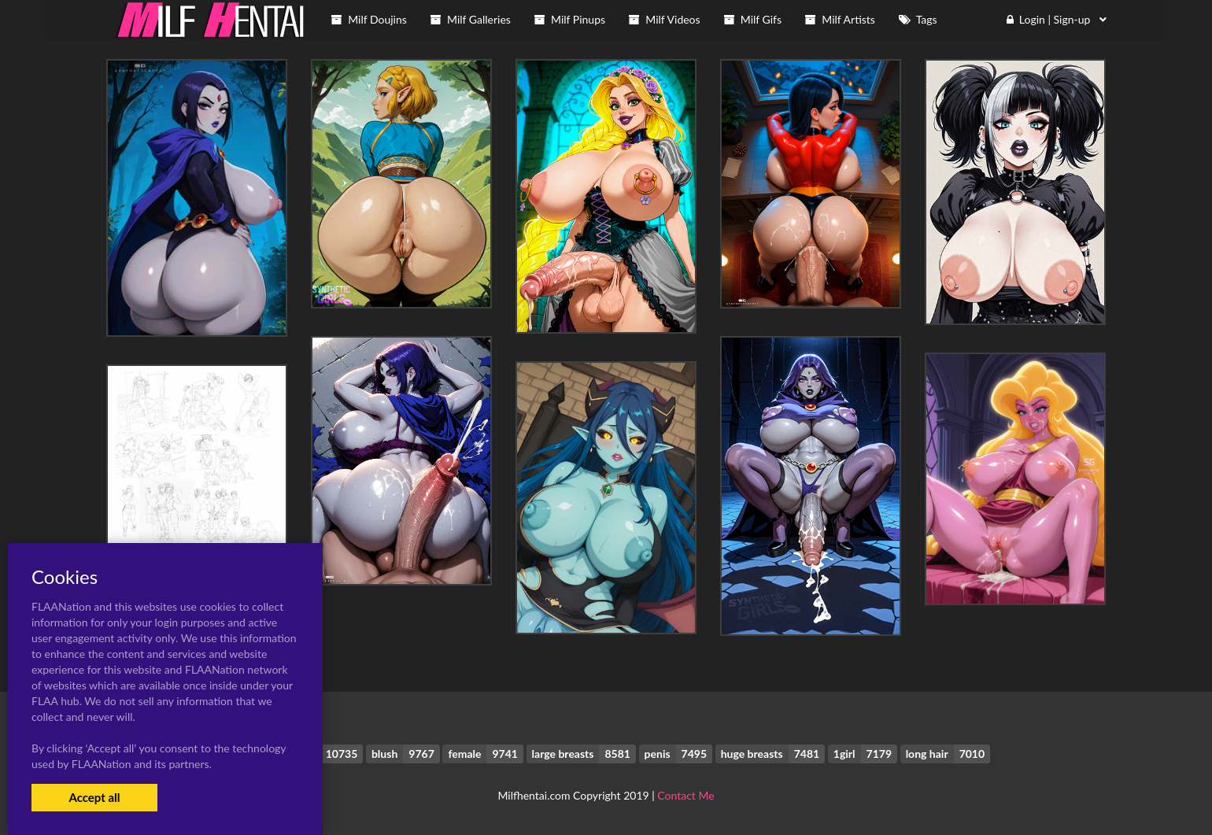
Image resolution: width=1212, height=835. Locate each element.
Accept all (94, 797)
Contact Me (685, 795)
